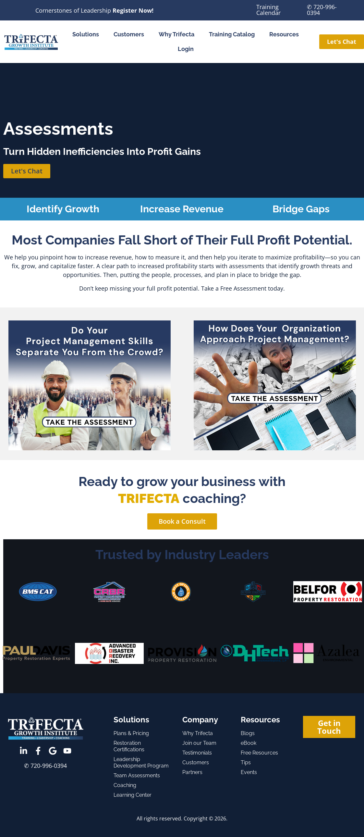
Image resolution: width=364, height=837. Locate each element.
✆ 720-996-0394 (322, 10)
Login (186, 48)
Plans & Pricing (131, 733)
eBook (248, 743)
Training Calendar (268, 10)
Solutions (85, 34)
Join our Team (199, 743)
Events (249, 772)
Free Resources (259, 753)
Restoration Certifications (129, 746)
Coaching (125, 785)
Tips (246, 762)
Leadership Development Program (141, 762)
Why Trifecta (176, 34)
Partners (192, 772)
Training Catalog (232, 34)
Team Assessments (137, 775)
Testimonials (197, 753)
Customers (129, 34)
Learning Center (133, 795)
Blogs (248, 733)
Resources (284, 34)
